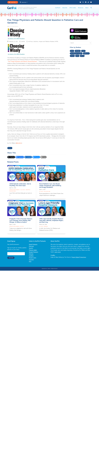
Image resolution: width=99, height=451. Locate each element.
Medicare (46, 227)
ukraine (87, 57)
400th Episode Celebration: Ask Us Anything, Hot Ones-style (20, 186)
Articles (10, 149)
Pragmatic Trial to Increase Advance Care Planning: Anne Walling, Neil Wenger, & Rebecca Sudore (20, 222)
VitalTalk (73, 60)
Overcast (31, 248)
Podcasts (18, 168)
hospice (85, 52)
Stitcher (31, 255)
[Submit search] (90, 44)
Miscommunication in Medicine (78, 55)
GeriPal (23, 42)
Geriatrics (35, 42)
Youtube (31, 261)
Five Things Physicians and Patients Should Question (22, 63)
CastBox (31, 257)
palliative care (74, 57)
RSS (30, 263)
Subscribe (25, 3)
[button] (91, 8)
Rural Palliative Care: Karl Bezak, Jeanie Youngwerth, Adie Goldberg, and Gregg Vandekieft (50, 187)
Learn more (58, 253)
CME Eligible (11, 168)
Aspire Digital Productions (79, 259)
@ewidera (19, 144)
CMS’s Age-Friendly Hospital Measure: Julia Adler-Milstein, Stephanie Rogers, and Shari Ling (51, 222)
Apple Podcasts (33, 246)
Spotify (31, 250)
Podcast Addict (33, 251)
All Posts (30, 42)
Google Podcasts (33, 253)
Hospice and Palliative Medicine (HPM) (48, 42)
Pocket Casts (32, 259)
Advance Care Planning (14, 191)
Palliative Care (12, 192)
